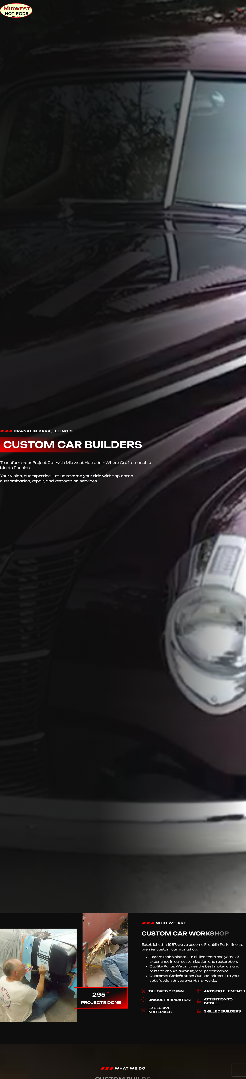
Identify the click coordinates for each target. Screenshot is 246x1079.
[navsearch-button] (240, 10)
